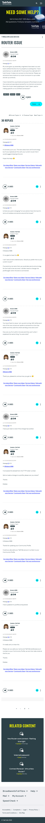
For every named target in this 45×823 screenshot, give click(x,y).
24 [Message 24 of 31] (8, 320)
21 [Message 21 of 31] (8, 142)
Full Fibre (18, 743)
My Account (18, 795)
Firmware (12, 94)
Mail (5, 795)
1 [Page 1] (20, 708)
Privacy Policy (33, 810)
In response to (16, 135)
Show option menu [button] (42, 37)
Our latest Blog (8, 165)
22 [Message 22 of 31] (8, 208)
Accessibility (6, 810)
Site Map (22, 813)
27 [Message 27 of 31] (8, 463)
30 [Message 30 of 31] (8, 637)
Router (18, 94)
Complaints (17, 810)
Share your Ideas (19, 165)
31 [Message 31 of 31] (8, 63)
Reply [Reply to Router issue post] (34, 104)
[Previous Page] (16, 708)
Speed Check (9, 800)
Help (33, 790)
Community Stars (19, 167)
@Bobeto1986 (8, 145)
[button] (36, 3)
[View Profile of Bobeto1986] (14, 52)
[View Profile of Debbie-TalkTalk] (16, 126)
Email (19, 757)
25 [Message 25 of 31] (8, 369)
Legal (24, 810)
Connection (6, 94)
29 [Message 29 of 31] (8, 601)
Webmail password (21, 755)
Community (31, 3)
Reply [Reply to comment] (37, 186)
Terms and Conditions (9, 813)
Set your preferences (33, 167)
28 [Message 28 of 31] (8, 538)
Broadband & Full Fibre (14, 790)
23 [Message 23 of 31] (8, 248)
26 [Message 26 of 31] (8, 426)
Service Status (30, 165)
